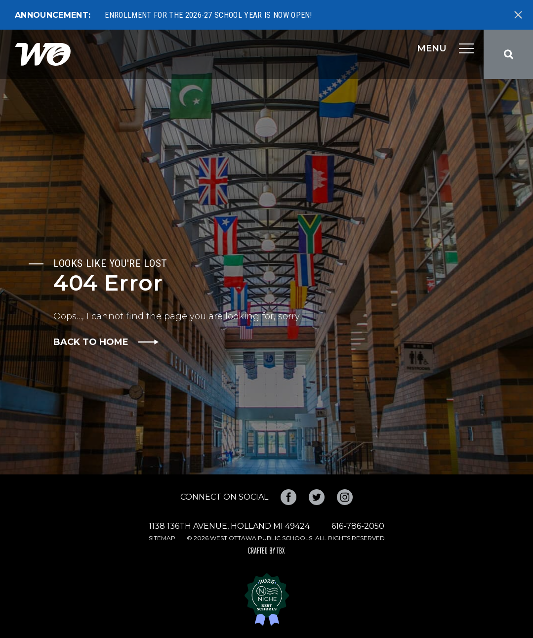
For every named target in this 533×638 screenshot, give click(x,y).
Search (508, 54)
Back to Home (90, 342)
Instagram (345, 497)
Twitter (317, 497)
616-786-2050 (357, 526)
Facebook (288, 497)
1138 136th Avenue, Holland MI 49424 (229, 526)
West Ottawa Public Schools (43, 54)
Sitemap (162, 538)
